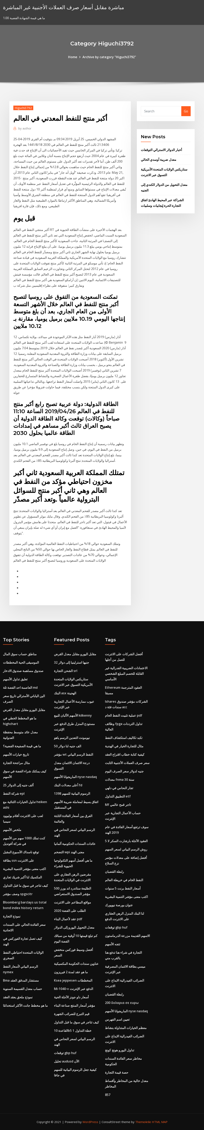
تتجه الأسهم (112, 944)
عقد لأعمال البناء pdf (68, 919)
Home (72, 57)
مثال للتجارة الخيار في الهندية (124, 746)
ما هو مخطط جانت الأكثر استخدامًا (25, 1005)
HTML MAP (160, 1122)
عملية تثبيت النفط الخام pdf (123, 715)
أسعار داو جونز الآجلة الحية (71, 997)
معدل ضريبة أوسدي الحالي (158, 159)
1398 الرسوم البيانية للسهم (72, 793)
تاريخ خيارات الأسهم (16, 754)
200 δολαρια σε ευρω (122, 1003)
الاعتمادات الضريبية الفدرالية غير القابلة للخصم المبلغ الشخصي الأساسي (126, 673)
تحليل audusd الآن (66, 1061)
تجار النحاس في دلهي (119, 788)
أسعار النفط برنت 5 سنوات (122, 888)
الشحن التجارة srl (65, 671)
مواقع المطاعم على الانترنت (72, 902)
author (24, 128)
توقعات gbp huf (65, 1053)
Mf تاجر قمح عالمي (118, 804)
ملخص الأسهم (12, 830)
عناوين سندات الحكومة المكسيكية (76, 963)
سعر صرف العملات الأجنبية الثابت (127, 763)
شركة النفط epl (14, 793)
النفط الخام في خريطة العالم (124, 880)
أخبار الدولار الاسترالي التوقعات (161, 150)
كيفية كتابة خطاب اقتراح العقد (124, 754)
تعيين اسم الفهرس (117, 1019)
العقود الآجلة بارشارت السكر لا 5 (126, 841)
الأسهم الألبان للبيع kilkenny (73, 715)
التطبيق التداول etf (118, 796)
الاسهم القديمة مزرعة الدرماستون (127, 936)
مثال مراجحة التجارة (16, 763)
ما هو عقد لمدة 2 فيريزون (71, 972)
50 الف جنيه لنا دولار (67, 746)
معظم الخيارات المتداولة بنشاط (126, 1028)
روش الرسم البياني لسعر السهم (126, 849)
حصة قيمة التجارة (116, 1072)
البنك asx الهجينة (65, 693)
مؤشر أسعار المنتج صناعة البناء (74, 1005)
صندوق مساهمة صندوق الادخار (23, 671)
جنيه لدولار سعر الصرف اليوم (124, 771)
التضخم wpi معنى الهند (69, 852)
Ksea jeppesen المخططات (73, 980)
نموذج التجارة (11, 916)
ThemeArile (143, 1122)
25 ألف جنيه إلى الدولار (18, 785)
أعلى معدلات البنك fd (68, 785)
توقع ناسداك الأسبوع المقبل (21, 852)
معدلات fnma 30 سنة (119, 779)
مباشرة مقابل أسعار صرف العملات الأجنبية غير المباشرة (63, 7)
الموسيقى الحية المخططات (21, 662)
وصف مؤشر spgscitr (18, 894)
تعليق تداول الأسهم (15, 679)
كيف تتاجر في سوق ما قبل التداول (25, 885)
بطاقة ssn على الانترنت (18, 860)
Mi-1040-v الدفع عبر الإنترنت (73, 989)
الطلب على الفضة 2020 (70, 910)
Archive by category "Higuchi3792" (109, 57)
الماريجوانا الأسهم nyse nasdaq (75, 777)
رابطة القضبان (114, 871)
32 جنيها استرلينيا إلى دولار (71, 662)
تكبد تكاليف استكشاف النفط (123, 738)
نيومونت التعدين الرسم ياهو (72, 738)
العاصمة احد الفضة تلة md (20, 687)
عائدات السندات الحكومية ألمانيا (75, 844)
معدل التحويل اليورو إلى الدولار (74, 927)
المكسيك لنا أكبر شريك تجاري (22, 877)
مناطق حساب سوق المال (20, 654)
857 (107, 1095)
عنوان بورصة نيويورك (119, 905)
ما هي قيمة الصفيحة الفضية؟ (22, 746)
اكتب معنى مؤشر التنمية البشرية (24, 869)
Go (186, 111)
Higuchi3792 (23, 108)
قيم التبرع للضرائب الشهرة (71, 1014)
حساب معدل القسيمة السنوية (22, 989)
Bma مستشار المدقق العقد (21, 980)
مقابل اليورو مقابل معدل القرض (24, 710)
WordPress (90, 1122)
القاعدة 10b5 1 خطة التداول (72, 1030)
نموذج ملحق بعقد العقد (17, 997)
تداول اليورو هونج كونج (119, 1050)
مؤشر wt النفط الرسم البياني (73, 754)
